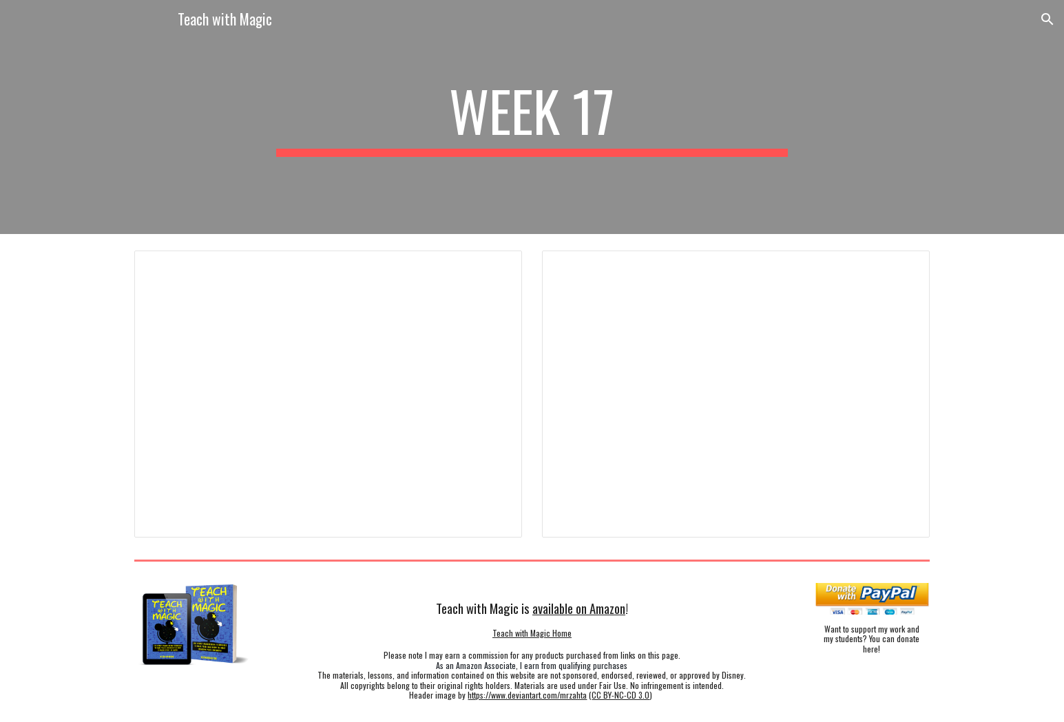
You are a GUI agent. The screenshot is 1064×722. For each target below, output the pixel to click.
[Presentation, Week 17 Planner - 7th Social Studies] (327, 394)
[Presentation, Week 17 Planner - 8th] (735, 394)
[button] (1047, 19)
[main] (532, 117)
